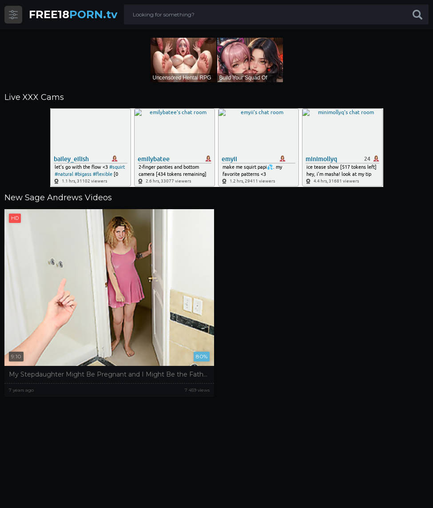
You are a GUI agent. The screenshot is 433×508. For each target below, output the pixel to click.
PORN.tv (73, 14)
